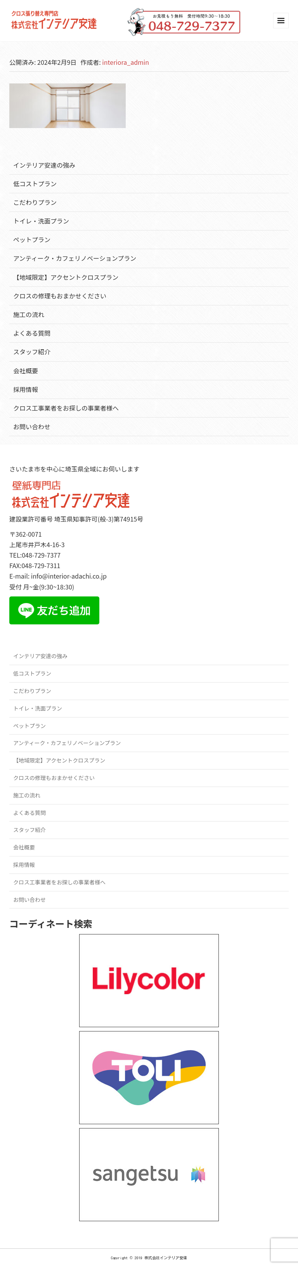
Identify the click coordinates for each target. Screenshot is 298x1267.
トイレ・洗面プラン (41, 220)
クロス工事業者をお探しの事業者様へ (66, 408)
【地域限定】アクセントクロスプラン (65, 277)
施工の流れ (28, 314)
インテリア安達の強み (44, 165)
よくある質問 (31, 333)
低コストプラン (35, 183)
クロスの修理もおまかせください (59, 295)
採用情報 (25, 389)
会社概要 (25, 370)
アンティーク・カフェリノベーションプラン (74, 258)
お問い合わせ (31, 426)
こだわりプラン (35, 202)
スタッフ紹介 (31, 351)
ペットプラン (31, 239)
